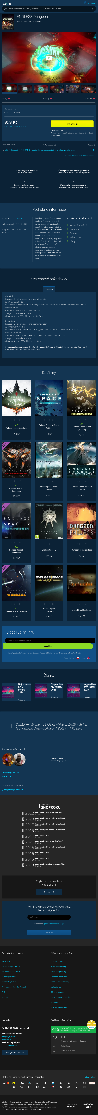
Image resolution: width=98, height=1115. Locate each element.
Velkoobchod (56, 987)
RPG (26, 150)
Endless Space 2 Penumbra (16, 550)
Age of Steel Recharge (81, 610)
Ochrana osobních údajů (60, 982)
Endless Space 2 (49, 550)
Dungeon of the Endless (82, 550)
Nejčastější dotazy (12, 789)
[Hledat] (92, 9)
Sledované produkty (58, 971)
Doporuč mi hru (57, 961)
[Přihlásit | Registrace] (79, 3)
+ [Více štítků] (93, 150)
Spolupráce (55, 1002)
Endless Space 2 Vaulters (16, 610)
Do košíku (72, 123)
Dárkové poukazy (57, 992)
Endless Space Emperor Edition (49, 488)
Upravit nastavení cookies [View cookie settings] (60, 997)
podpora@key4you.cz (10, 1045)
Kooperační (15, 150)
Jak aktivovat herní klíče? (11, 971)
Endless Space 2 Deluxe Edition (82, 488)
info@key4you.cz (10, 772)
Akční (7, 150)
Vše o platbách (90, 1077)
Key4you (7, 3)
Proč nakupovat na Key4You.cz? (14, 987)
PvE (22, 150)
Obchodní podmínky (59, 977)
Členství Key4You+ (9, 982)
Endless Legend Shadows (16, 426)
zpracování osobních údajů (54, 924)
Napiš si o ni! (49, 892)
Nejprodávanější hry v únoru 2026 (59, 687)
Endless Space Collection (49, 610)
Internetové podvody (59, 1007)
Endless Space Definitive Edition (49, 426)
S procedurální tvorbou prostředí (41, 150)
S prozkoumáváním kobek (65, 150)
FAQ (3, 992)
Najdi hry (48, 646)
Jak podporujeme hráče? (11, 966)
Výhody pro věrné (9, 977)
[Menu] (91, 3)
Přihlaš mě (49, 932)
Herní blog (6, 961)
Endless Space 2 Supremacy (16, 488)
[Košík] (84, 3)
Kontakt (5, 997)
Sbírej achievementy (58, 966)
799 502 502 (7, 776)
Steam (19, 218)
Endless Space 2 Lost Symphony (82, 426)
